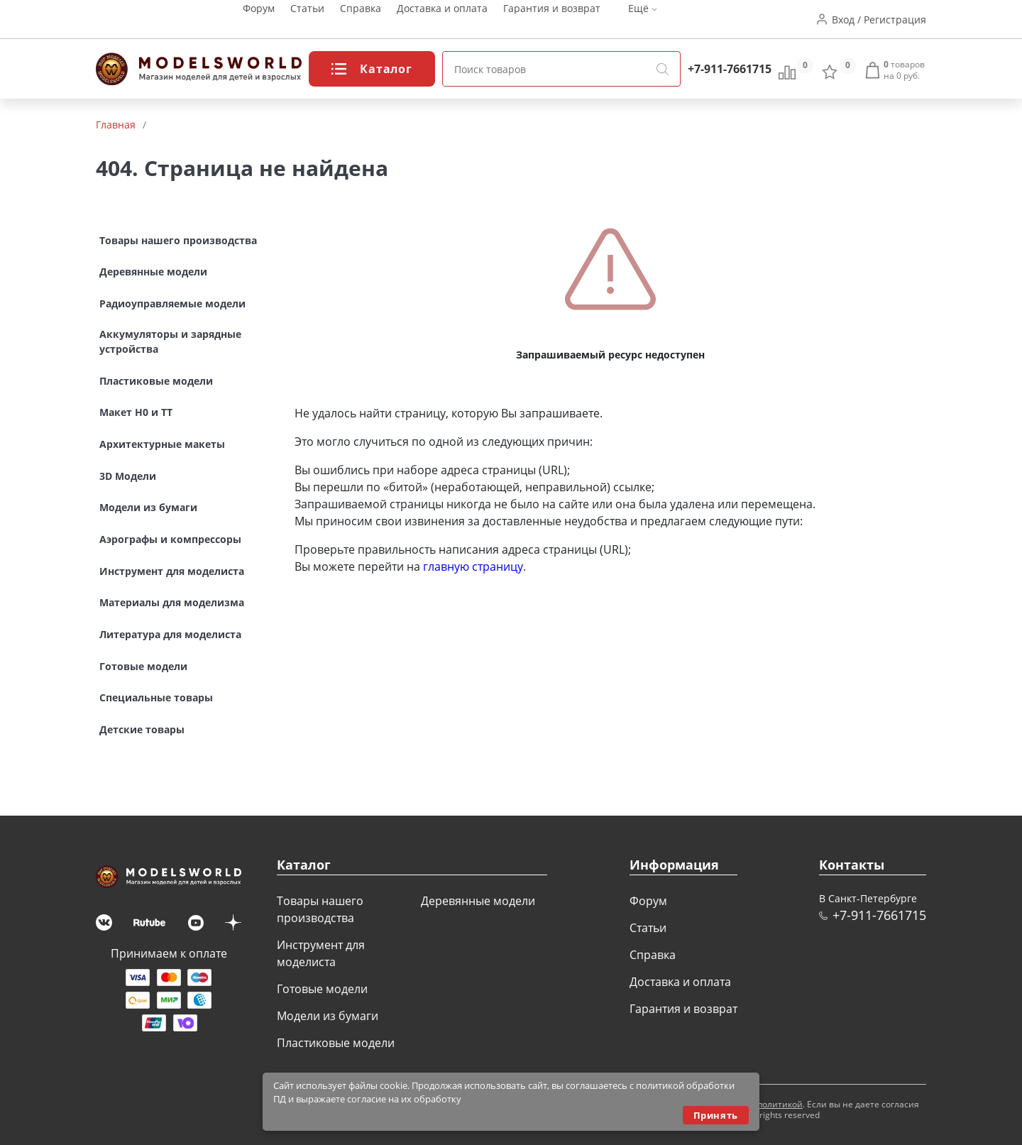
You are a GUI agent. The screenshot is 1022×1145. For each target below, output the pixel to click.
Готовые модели (322, 989)
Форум (259, 19)
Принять (715, 1115)
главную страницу (473, 566)
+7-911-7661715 (729, 69)
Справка (360, 19)
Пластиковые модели (336, 1043)
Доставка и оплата (442, 19)
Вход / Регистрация (879, 19)
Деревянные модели (478, 901)
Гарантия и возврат (551, 19)
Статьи (307, 19)
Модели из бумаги (327, 1016)
